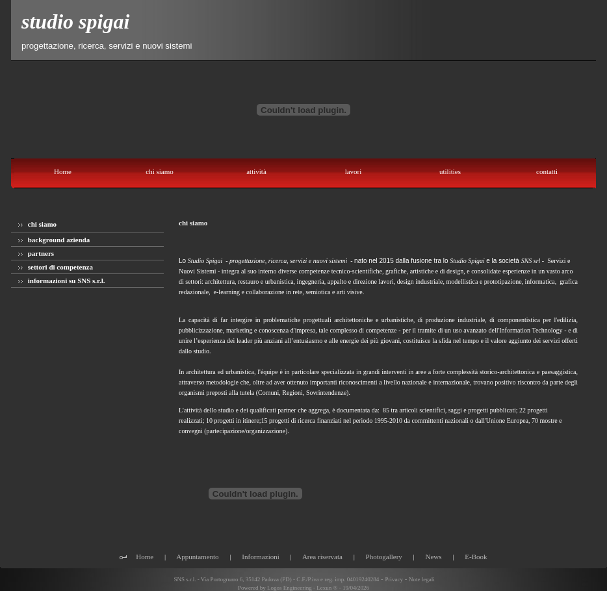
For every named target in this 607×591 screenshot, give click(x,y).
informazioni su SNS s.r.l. (61, 280)
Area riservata (322, 556)
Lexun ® (326, 588)
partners (36, 253)
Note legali (422, 579)
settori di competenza (55, 267)
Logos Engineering (289, 588)
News (434, 556)
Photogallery (384, 556)
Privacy (394, 579)
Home (144, 556)
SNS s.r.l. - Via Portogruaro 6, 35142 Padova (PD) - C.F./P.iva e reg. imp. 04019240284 (275, 579)
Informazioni (260, 556)
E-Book (476, 556)
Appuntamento (197, 556)
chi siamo (37, 224)
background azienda (54, 240)
